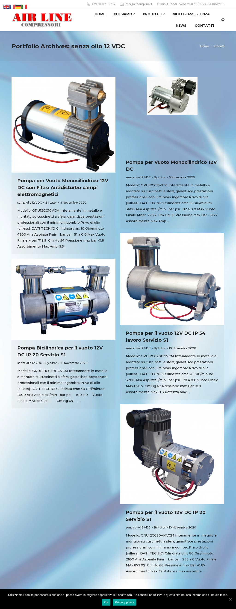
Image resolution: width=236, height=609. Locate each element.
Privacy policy (124, 602)
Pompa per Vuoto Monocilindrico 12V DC (171, 165)
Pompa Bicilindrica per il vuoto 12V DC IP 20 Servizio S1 (60, 351)
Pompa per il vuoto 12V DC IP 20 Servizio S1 (166, 516)
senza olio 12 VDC (29, 202)
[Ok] (230, 599)
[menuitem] (100, 14)
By (51, 202)
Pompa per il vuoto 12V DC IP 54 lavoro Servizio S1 (165, 336)
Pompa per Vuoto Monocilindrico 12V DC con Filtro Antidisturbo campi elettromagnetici (62, 187)
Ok (106, 602)
